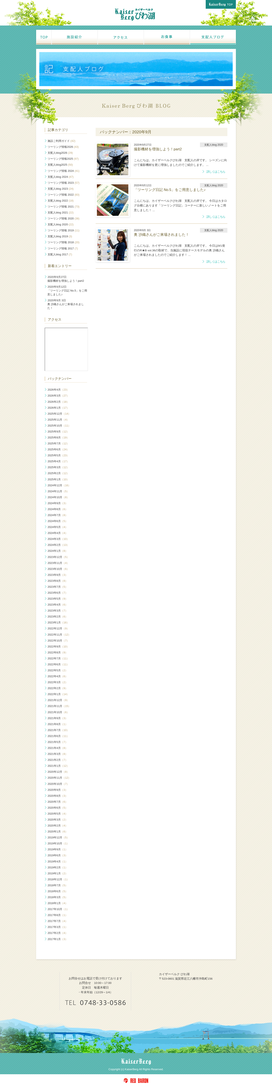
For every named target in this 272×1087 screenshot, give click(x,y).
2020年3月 (58, 819)
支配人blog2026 (60, 152)
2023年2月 (58, 616)
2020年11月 (59, 777)
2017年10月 (58, 909)
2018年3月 (58, 897)
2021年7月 (58, 730)
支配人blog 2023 (61, 188)
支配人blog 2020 (61, 224)
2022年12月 (58, 628)
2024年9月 (58, 503)
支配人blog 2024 (61, 176)
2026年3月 (58, 395)
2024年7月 (58, 515)
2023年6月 (58, 592)
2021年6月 (58, 736)
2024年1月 (58, 550)
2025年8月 (58, 437)
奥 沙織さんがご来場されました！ (65, 304)
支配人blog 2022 (61, 200)
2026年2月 (58, 401)
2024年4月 (58, 533)
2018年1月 (58, 903)
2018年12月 (58, 879)
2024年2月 (58, 544)
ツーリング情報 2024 (63, 170)
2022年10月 (58, 640)
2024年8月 (58, 509)
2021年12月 (58, 700)
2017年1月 (58, 939)
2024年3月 (58, 539)
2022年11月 (59, 634)
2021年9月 (58, 718)
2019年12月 (58, 837)
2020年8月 (58, 795)
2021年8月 (58, 724)
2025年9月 (58, 431)
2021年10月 (58, 712)
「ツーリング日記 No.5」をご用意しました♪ (67, 290)
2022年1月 (58, 694)
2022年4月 (58, 676)
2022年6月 (58, 664)
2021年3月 (58, 753)
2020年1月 (58, 831)
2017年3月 (58, 927)
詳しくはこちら (216, 171)
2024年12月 (59, 485)
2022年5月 (58, 670)
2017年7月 (58, 921)
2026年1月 (58, 407)
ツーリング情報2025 (63, 158)
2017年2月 (58, 933)
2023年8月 (58, 580)
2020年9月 (58, 789)
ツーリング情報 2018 (63, 242)
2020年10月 (58, 783)
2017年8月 (58, 915)
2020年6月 (58, 807)
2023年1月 (58, 622)
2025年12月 (59, 413)
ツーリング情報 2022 (63, 194)
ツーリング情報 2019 (63, 230)
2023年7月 (58, 586)
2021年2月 (58, 759)
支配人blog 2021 (61, 212)
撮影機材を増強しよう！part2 (65, 278)
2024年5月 (58, 527)
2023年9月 (58, 574)
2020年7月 (58, 801)
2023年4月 (58, 604)
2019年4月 (58, 861)
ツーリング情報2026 (63, 146)
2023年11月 (58, 563)
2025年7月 (58, 443)
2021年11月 (59, 706)
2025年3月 (58, 467)
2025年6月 (58, 449)
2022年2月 (58, 688)
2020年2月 (58, 825)
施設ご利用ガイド (61, 140)
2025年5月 (58, 455)
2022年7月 (58, 658)
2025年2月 (58, 473)
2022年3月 (58, 682)
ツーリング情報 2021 (63, 206)
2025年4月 (58, 461)
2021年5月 (58, 742)
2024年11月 (58, 491)
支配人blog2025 (60, 164)
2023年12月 (58, 557)
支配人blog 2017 (60, 254)
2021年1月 (58, 765)
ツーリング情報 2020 (63, 218)
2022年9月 (58, 646)
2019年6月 (58, 855)
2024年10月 (58, 497)
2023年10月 (58, 569)
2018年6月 (58, 891)
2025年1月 (58, 479)
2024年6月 (58, 521)
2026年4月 (58, 389)
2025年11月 (58, 419)
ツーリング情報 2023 (63, 182)
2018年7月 (58, 885)
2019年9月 (58, 849)
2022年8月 (58, 652)
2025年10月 (59, 425)
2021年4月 (58, 748)
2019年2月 (58, 867)
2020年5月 (58, 813)
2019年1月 (58, 873)
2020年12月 (58, 771)
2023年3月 (58, 610)
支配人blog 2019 (60, 236)
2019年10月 (58, 843)
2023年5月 (58, 598)
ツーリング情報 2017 (63, 248)
